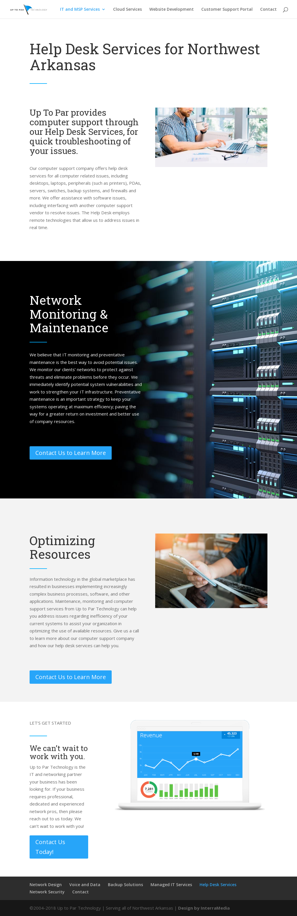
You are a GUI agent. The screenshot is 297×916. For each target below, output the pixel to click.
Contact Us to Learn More (70, 453)
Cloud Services (127, 9)
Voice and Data (84, 884)
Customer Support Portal (227, 9)
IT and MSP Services (80, 9)
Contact (268, 9)
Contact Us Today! (50, 847)
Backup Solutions (125, 884)
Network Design (46, 884)
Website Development (171, 9)
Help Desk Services (218, 884)
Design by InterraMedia (204, 908)
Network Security (47, 892)
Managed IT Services (171, 884)
